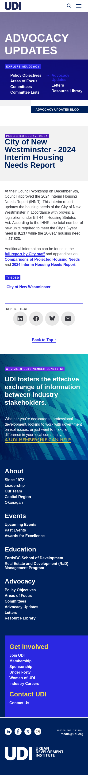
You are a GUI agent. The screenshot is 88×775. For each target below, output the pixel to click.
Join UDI (17, 655)
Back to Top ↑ (44, 340)
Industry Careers (24, 684)
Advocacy (20, 581)
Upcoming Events (20, 525)
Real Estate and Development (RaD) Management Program (36, 566)
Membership (20, 661)
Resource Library (67, 91)
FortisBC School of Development (34, 558)
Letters (58, 85)
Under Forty (20, 672)
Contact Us (19, 703)
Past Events (15, 530)
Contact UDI (27, 694)
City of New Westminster (28, 287)
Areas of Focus (24, 81)
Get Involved (28, 646)
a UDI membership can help (38, 440)
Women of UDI (22, 678)
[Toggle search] (69, 6)
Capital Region (18, 497)
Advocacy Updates (60, 77)
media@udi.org (72, 734)
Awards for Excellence (25, 536)
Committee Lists (24, 92)
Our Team (13, 491)
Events (15, 515)
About (14, 471)
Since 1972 (14, 480)
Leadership (15, 485)
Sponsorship (20, 667)
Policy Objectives (26, 75)
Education (20, 549)
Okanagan (14, 502)
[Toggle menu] (78, 6)
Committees (21, 87)
